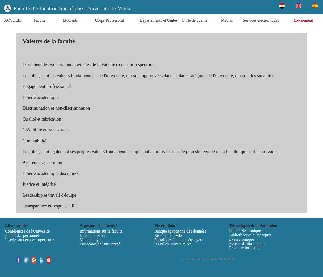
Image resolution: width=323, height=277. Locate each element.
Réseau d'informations (247, 243)
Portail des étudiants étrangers (178, 240)
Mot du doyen (91, 240)
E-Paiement (303, 20)
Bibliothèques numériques (250, 235)
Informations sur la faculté (101, 231)
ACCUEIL (13, 20)
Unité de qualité (197, 20)
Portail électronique (245, 230)
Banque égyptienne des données (180, 231)
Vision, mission (92, 235)
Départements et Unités (156, 20)
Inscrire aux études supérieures (30, 240)
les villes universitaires (173, 244)
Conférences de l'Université (27, 231)
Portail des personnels (22, 235)
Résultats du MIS (168, 235)
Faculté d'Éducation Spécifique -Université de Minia (72, 8)
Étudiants (73, 20)
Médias (229, 20)
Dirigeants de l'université (100, 244)
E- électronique (241, 239)
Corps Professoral (111, 20)
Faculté (42, 20)
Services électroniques (263, 20)
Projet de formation (244, 248)
